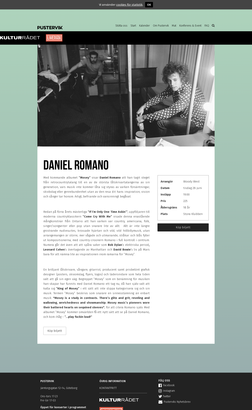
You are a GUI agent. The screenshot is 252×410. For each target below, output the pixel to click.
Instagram (166, 390)
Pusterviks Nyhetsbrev (174, 402)
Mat (174, 25)
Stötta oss (121, 25)
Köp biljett (183, 227)
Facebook (166, 385)
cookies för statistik (129, 4)
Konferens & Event (190, 25)
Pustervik (68, 24)
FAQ (207, 25)
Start (133, 25)
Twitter (164, 396)
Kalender (144, 25)
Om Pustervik (161, 25)
